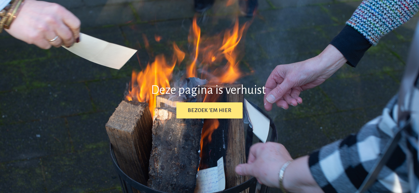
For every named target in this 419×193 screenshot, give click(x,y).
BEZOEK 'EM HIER (209, 110)
